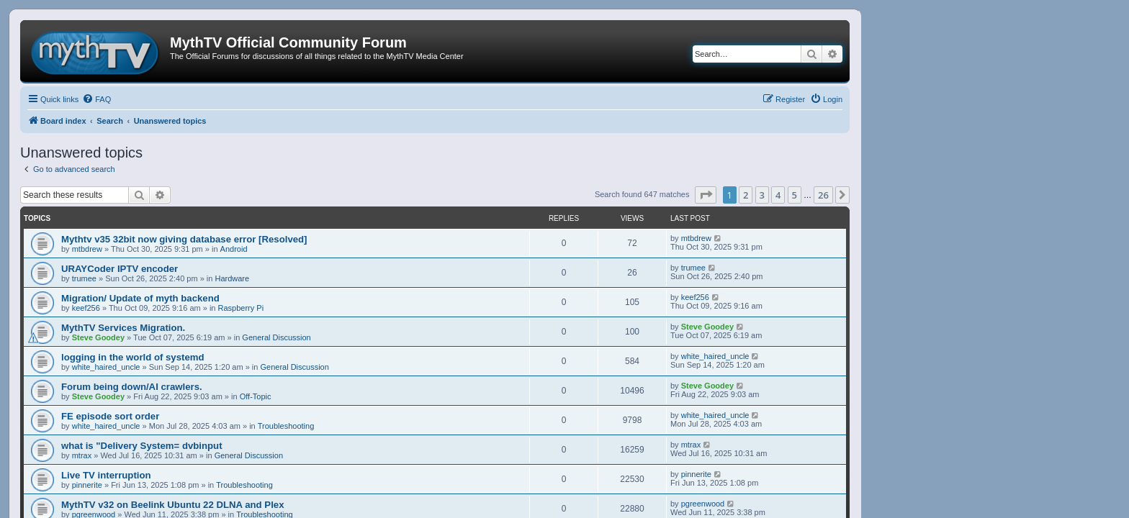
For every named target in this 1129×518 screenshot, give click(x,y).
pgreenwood (703, 503)
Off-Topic (255, 396)
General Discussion (276, 337)
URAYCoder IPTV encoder (119, 268)
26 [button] (823, 194)
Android (234, 249)
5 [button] (794, 194)
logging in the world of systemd (132, 357)
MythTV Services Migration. (123, 327)
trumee (84, 278)
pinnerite (87, 485)
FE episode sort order (110, 416)
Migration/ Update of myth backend (140, 298)
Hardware (232, 278)
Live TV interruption (106, 475)
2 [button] (745, 194)
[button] (705, 195)
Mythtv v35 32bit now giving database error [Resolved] (184, 239)
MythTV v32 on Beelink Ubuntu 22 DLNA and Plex (172, 504)
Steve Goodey (98, 337)
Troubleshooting (286, 426)
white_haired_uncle (106, 367)
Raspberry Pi (241, 308)
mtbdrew (87, 249)
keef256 (86, 308)
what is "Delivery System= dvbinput (141, 445)
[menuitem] (96, 99)
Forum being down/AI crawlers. (131, 386)
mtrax (82, 455)
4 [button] (778, 194)
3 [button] (762, 194)
